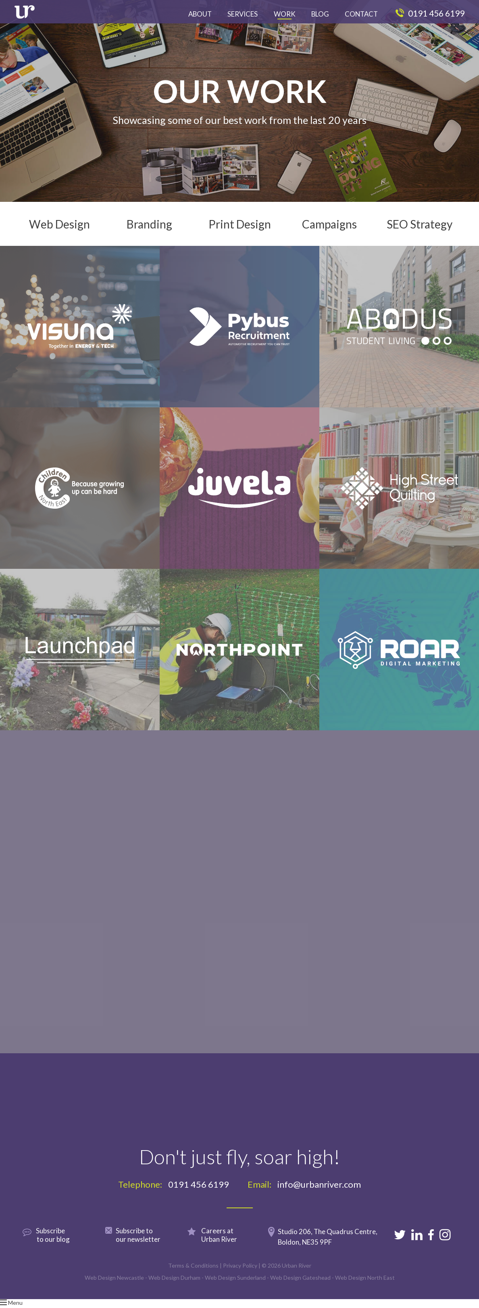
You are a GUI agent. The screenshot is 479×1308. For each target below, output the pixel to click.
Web (59, 228)
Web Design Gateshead (300, 1286)
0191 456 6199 (430, 13)
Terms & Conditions (193, 1274)
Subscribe (62, 1244)
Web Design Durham (174, 1286)
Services (242, 14)
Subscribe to (144, 1244)
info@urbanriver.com (319, 1193)
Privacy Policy (240, 1274)
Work (285, 14)
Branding (149, 228)
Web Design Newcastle (114, 1286)
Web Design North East (365, 1286)
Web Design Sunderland (235, 1286)
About (200, 14)
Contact (361, 14)
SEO (419, 228)
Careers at (225, 1244)
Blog (320, 14)
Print (239, 228)
